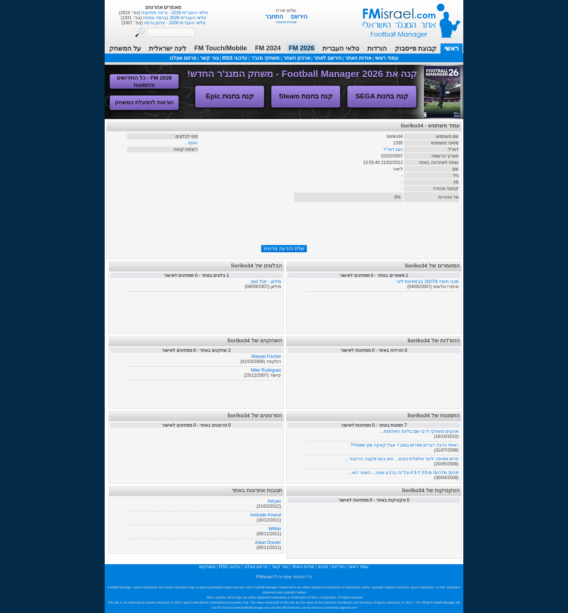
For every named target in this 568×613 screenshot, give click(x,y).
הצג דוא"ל (393, 149)
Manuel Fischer (266, 356)
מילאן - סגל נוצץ (266, 281)
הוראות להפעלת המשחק (144, 102)
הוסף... (191, 142)
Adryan (274, 501)
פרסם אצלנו (183, 58)
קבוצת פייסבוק (416, 48)
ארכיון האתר (296, 58)
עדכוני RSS (234, 58)
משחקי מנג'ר (265, 58)
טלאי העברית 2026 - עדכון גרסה (174, 22)
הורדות (377, 48)
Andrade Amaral (265, 514)
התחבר (274, 16)
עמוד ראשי (406, 18)
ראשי (451, 48)
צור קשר (209, 58)
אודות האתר (358, 58)
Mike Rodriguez (266, 370)
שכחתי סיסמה (286, 22)
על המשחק (125, 48)
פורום (323, 566)
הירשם (299, 16)
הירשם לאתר (328, 58)
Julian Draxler (268, 542)
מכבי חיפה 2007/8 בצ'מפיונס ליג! (428, 281)
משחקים (207, 566)
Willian (274, 528)
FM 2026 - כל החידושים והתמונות (144, 81)
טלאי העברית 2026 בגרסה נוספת (174, 17)
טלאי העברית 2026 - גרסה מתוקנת (174, 12)
